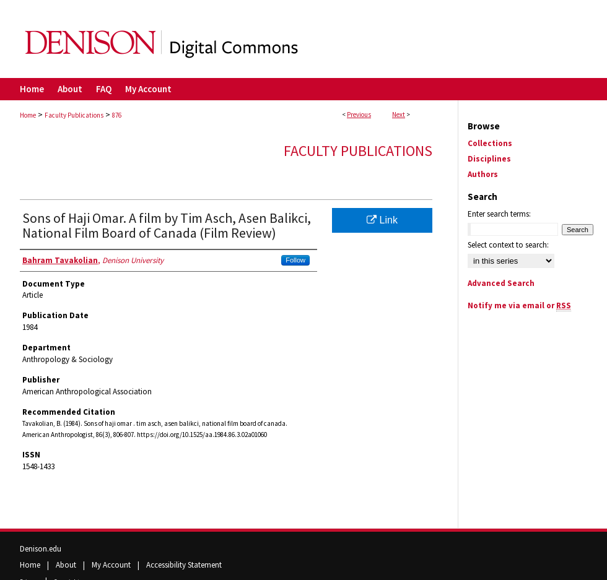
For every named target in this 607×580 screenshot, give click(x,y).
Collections (490, 143)
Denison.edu (40, 548)
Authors (483, 174)
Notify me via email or (519, 305)
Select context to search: (508, 245)
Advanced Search (501, 283)
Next (398, 114)
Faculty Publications (74, 115)
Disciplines (489, 159)
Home (28, 115)
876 (116, 115)
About (67, 565)
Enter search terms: (499, 214)
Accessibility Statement (184, 565)
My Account (112, 565)
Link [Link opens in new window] (382, 220)
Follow (295, 260)
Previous (359, 114)
